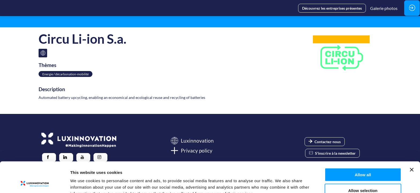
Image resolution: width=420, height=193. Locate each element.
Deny (363, 177)
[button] (332, 8)
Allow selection (362, 161)
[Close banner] (412, 141)
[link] (384, 8)
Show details (281, 182)
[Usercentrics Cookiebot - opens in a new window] (34, 183)
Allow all (363, 146)
